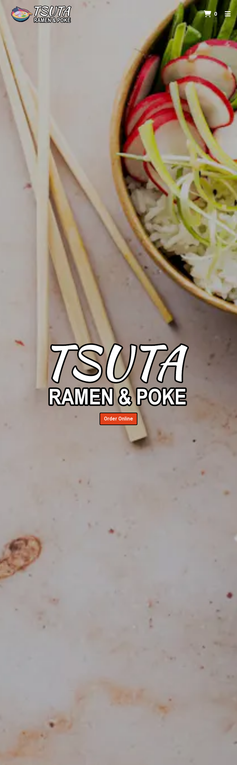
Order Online (118, 419)
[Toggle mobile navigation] (227, 14)
